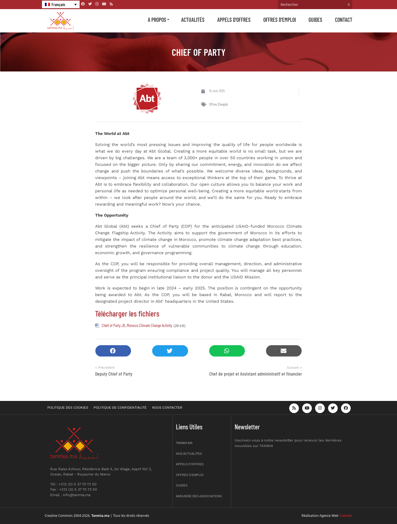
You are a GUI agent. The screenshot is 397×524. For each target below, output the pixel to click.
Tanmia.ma (184, 443)
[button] (113, 351)
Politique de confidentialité (120, 407)
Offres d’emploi (279, 19)
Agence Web (329, 516)
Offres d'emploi (218, 104)
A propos (157, 19)
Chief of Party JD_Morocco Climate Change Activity (137, 325)
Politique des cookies (67, 407)
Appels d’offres (234, 19)
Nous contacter (167, 407)
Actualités (193, 19)
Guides (315, 19)
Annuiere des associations (199, 496)
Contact (343, 19)
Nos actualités (189, 453)
